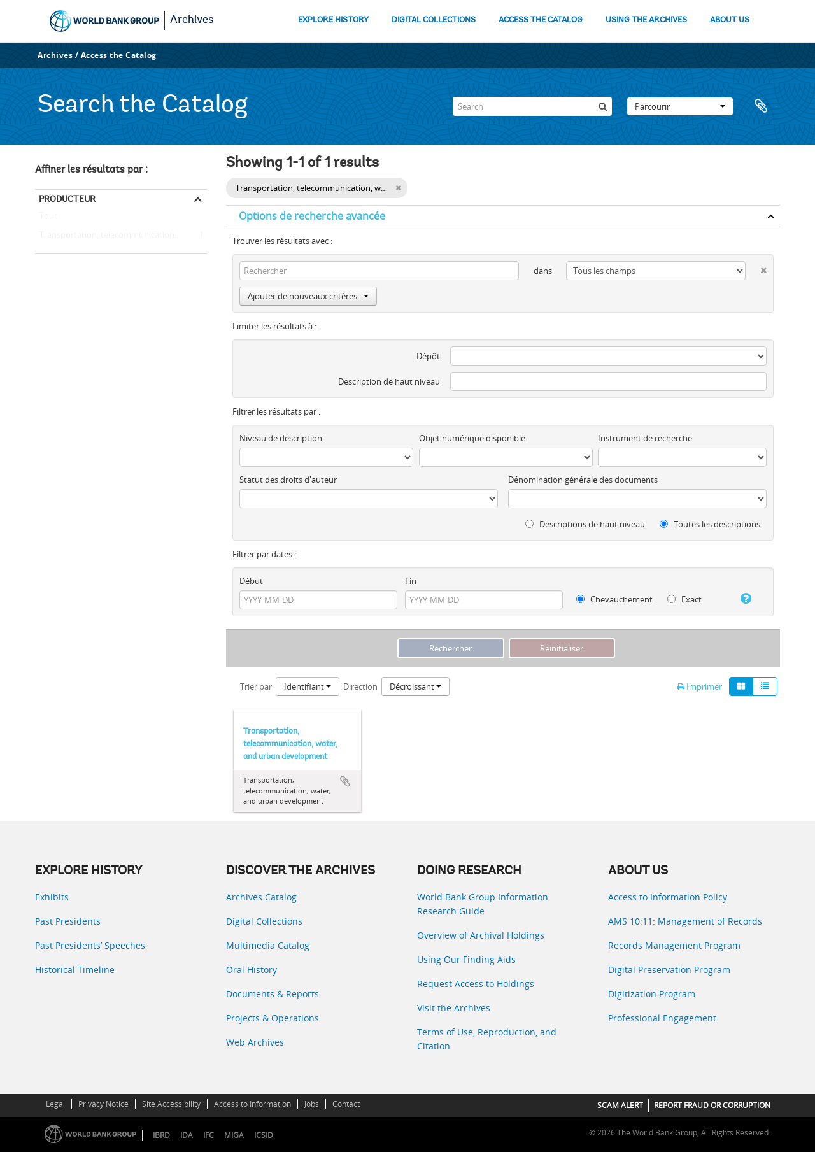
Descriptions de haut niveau (585, 524)
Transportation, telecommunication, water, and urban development (121, 235)
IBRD (161, 1135)
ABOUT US (729, 20)
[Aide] (740, 598)
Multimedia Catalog (267, 945)
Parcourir (680, 106)
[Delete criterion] (756, 267)
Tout (48, 218)
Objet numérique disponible (472, 438)
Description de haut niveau (389, 381)
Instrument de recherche (645, 438)
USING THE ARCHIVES (646, 20)
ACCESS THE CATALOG (541, 20)
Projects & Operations (272, 1018)
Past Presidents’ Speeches (90, 945)
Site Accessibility (171, 1104)
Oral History (251, 970)
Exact (684, 599)
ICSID (263, 1135)
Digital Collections (264, 921)
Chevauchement (614, 599)
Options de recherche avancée (312, 216)
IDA (186, 1135)
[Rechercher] (602, 106)
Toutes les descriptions (710, 524)
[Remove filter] (398, 188)
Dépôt (428, 356)
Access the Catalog (119, 55)
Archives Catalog (261, 897)
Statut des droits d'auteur (288, 479)
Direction (360, 686)
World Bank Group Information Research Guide (482, 904)
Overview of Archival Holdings (480, 935)
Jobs (311, 1104)
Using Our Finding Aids (466, 959)
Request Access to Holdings (475, 984)
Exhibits (52, 897)
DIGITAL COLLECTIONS (434, 20)
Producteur (67, 198)
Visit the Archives (453, 1008)
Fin (410, 581)
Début (251, 581)
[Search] (532, 106)
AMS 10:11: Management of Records (685, 921)
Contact (346, 1104)
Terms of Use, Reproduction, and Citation (486, 1039)
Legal (55, 1104)
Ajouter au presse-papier (345, 781)
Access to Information (252, 1104)
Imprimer (699, 686)
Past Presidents (68, 921)
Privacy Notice (103, 1104)
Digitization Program (651, 994)
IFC (208, 1135)
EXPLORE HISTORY (333, 20)
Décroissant (415, 686)
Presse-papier (764, 106)
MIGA (234, 1135)
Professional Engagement (662, 1018)
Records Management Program (674, 945)
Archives (192, 20)
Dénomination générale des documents (583, 479)
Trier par (256, 686)
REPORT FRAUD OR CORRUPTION (712, 1105)
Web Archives (255, 1042)
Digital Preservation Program (669, 970)
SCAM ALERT (620, 1105)
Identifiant (307, 686)
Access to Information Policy (667, 897)
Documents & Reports (272, 994)
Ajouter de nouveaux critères (308, 296)
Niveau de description (280, 438)
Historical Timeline (75, 970)
